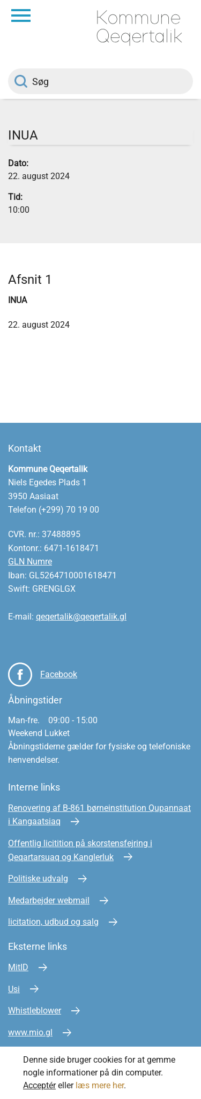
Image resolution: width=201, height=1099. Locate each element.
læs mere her (100, 1085)
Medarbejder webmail (49, 900)
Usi (14, 989)
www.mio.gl (30, 1032)
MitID (18, 967)
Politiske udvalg (38, 878)
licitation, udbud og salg (53, 922)
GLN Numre (30, 561)
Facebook (58, 674)
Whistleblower (34, 1010)
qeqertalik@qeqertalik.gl (81, 617)
